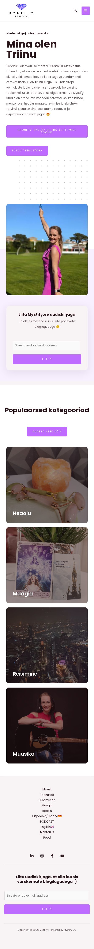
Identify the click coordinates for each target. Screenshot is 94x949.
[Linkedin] (32, 856)
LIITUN (47, 359)
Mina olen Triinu (31, 49)
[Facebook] (52, 856)
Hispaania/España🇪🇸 (47, 816)
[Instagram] (42, 856)
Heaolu (22, 513)
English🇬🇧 (47, 827)
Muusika (24, 753)
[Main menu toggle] (86, 11)
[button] (75, 11)
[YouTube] (62, 856)
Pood (47, 838)
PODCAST (47, 822)
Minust (47, 789)
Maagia (23, 593)
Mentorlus (47, 832)
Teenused (47, 795)
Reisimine (25, 673)
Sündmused (47, 800)
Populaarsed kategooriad (47, 410)
